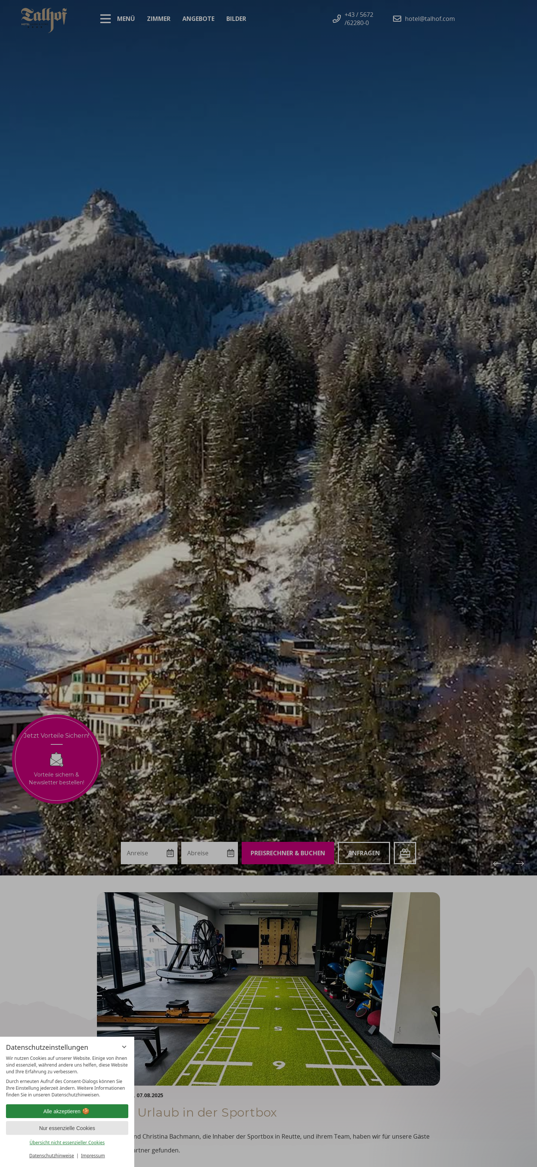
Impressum (93, 1155)
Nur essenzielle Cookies (67, 1128)
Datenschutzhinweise (51, 1155)
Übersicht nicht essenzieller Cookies (67, 1142)
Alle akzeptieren (67, 1111)
